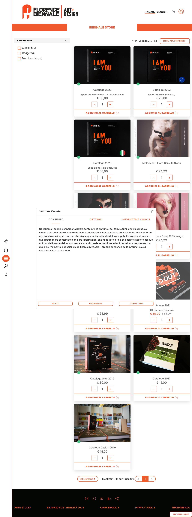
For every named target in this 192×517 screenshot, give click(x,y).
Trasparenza (181, 507)
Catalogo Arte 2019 (102, 378)
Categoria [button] (42, 40)
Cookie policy (109, 507)
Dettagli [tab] (96, 219)
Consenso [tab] (56, 219)
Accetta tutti (136, 303)
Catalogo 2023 (102, 90)
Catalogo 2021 (161, 305)
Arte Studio (22, 507)
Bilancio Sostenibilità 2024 (65, 507)
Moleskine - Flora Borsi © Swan (161, 163)
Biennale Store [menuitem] (102, 27)
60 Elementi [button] (89, 479)
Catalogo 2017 (161, 378)
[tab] (42, 40)
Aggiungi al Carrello (102, 113)
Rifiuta (55, 303)
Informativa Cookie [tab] (136, 219)
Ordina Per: (174, 41)
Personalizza (95, 303)
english (162, 11)
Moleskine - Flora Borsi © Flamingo (161, 236)
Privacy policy (145, 507)
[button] (151, 211)
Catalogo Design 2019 (102, 447)
